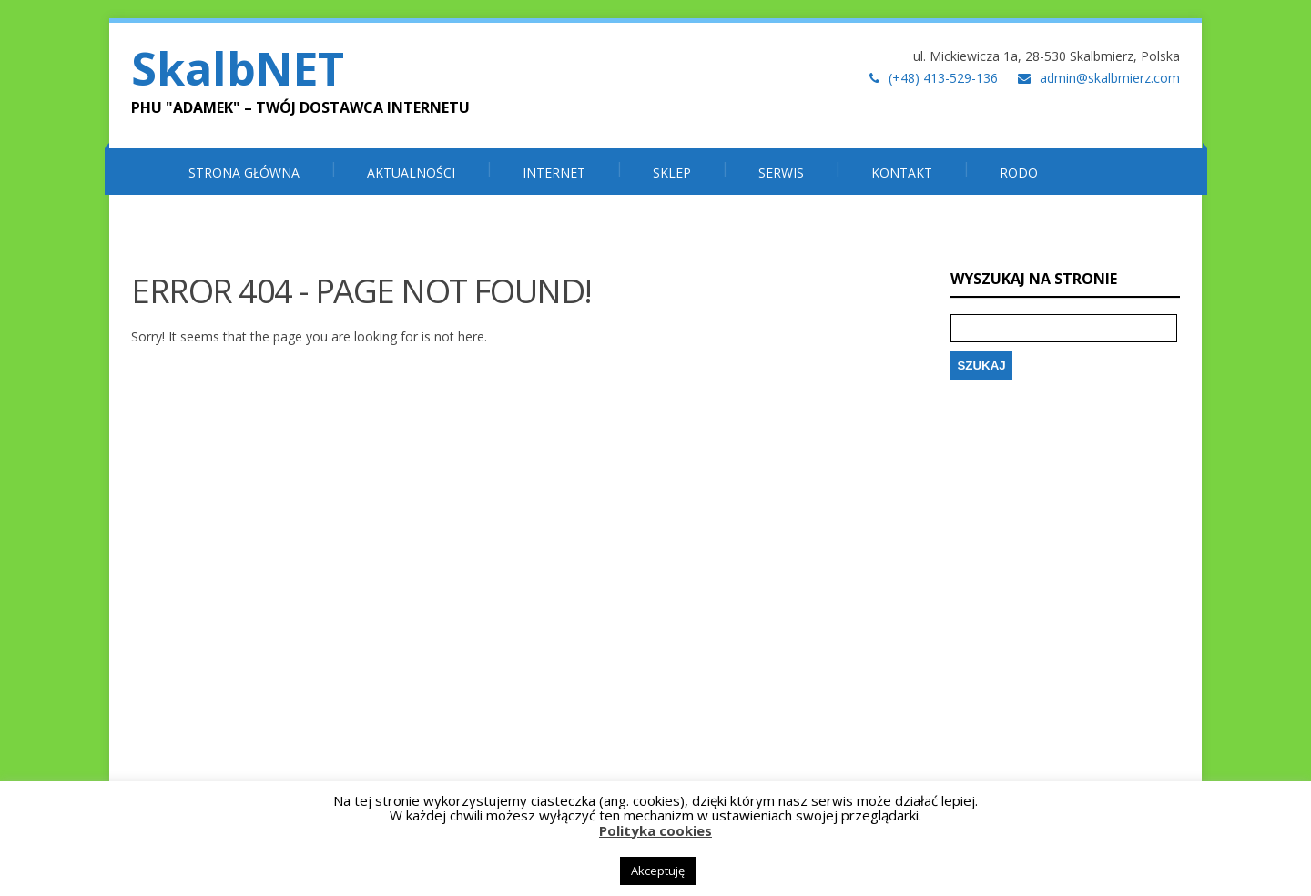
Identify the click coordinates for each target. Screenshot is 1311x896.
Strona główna (244, 172)
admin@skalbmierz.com (1110, 78)
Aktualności (411, 172)
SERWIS (781, 172)
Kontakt (901, 172)
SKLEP (672, 172)
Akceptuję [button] (658, 870)
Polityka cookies (655, 830)
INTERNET (554, 172)
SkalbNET (237, 68)
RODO (1019, 172)
